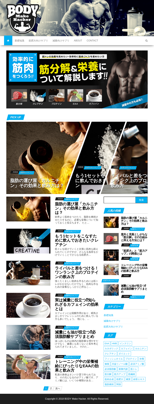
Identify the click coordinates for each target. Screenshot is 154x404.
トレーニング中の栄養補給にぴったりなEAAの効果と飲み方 (77, 365)
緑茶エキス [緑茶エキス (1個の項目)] (139, 379)
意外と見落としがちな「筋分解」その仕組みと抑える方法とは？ (134, 237)
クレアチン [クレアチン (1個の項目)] (110, 353)
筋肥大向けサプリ (38, 40)
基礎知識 (19, 40)
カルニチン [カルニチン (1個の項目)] (140, 348)
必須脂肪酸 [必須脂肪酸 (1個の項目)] (110, 369)
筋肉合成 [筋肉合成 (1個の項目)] (109, 379)
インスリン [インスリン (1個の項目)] (125, 343)
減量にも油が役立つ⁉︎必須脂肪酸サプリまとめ (75, 334)
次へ (57, 388)
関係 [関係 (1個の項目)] (118, 384)
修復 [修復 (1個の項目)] (107, 364)
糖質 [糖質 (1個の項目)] (128, 379)
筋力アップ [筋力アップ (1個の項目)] (119, 374)
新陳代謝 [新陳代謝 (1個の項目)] (123, 369)
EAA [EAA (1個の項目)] (107, 343)
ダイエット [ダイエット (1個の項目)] (124, 353)
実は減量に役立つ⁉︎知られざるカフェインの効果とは (76, 304)
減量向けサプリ (60, 40)
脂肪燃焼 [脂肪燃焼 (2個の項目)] (109, 384)
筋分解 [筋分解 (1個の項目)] (108, 374)
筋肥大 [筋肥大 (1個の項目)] (119, 379)
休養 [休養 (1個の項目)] (142, 358)
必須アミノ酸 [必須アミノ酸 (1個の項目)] (137, 364)
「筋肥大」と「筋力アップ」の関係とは (134, 252)
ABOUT (78, 40)
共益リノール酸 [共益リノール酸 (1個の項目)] (120, 364)
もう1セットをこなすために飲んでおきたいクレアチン (102, 180)
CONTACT (92, 40)
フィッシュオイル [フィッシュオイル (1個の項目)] (114, 358)
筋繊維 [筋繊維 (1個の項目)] (131, 374)
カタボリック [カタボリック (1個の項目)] (111, 348)
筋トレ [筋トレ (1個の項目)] (134, 369)
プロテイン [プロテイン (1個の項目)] (131, 358)
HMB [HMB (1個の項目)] (114, 343)
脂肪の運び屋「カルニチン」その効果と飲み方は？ (37, 183)
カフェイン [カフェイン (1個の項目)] (126, 348)
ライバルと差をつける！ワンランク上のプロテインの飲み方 (77, 272)
